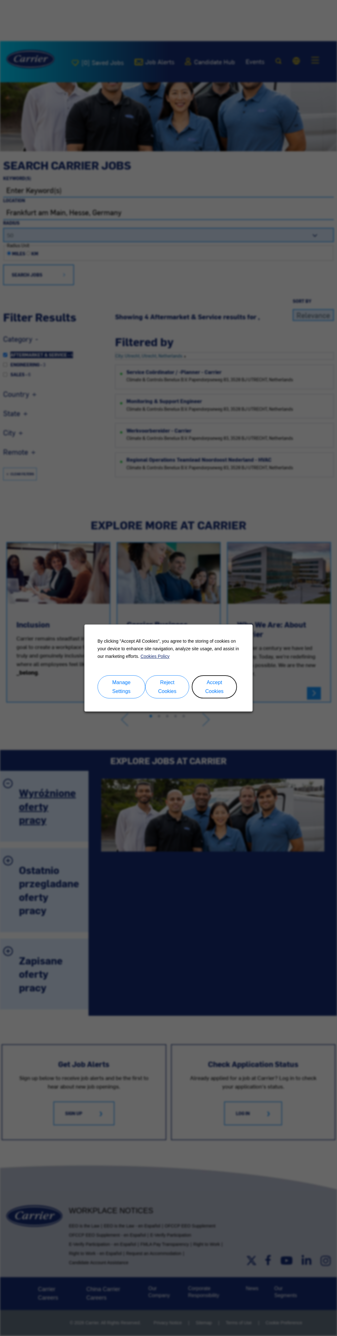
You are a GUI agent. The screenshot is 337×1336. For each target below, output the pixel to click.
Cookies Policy (154, 656)
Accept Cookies (214, 687)
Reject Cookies (167, 687)
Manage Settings (121, 687)
